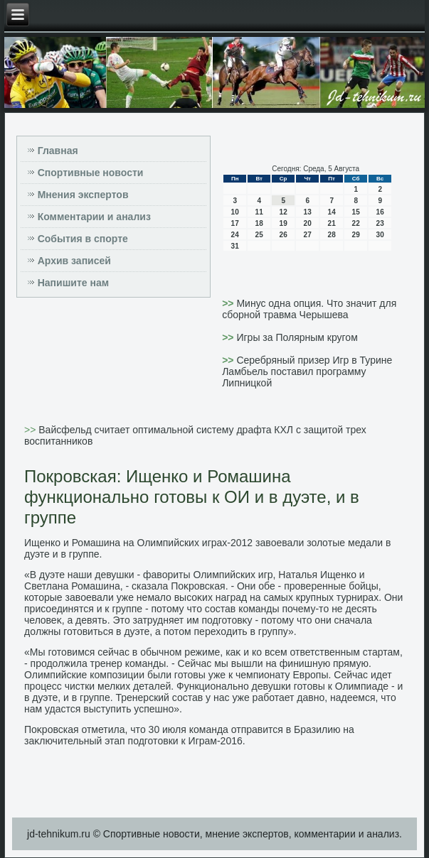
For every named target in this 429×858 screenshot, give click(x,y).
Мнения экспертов (83, 194)
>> (229, 303)
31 (235, 246)
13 (308, 212)
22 (356, 223)
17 (235, 223)
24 (235, 235)
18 (259, 223)
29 (356, 235)
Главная (58, 150)
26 (283, 235)
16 (380, 212)
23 (380, 223)
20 (308, 223)
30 (380, 235)
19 (283, 223)
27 (308, 235)
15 (356, 212)
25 (259, 235)
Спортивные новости (91, 172)
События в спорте (83, 238)
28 (332, 235)
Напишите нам (73, 282)
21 (332, 223)
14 (332, 212)
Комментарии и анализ (94, 216)
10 (235, 212)
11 (259, 212)
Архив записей (74, 260)
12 (283, 212)
